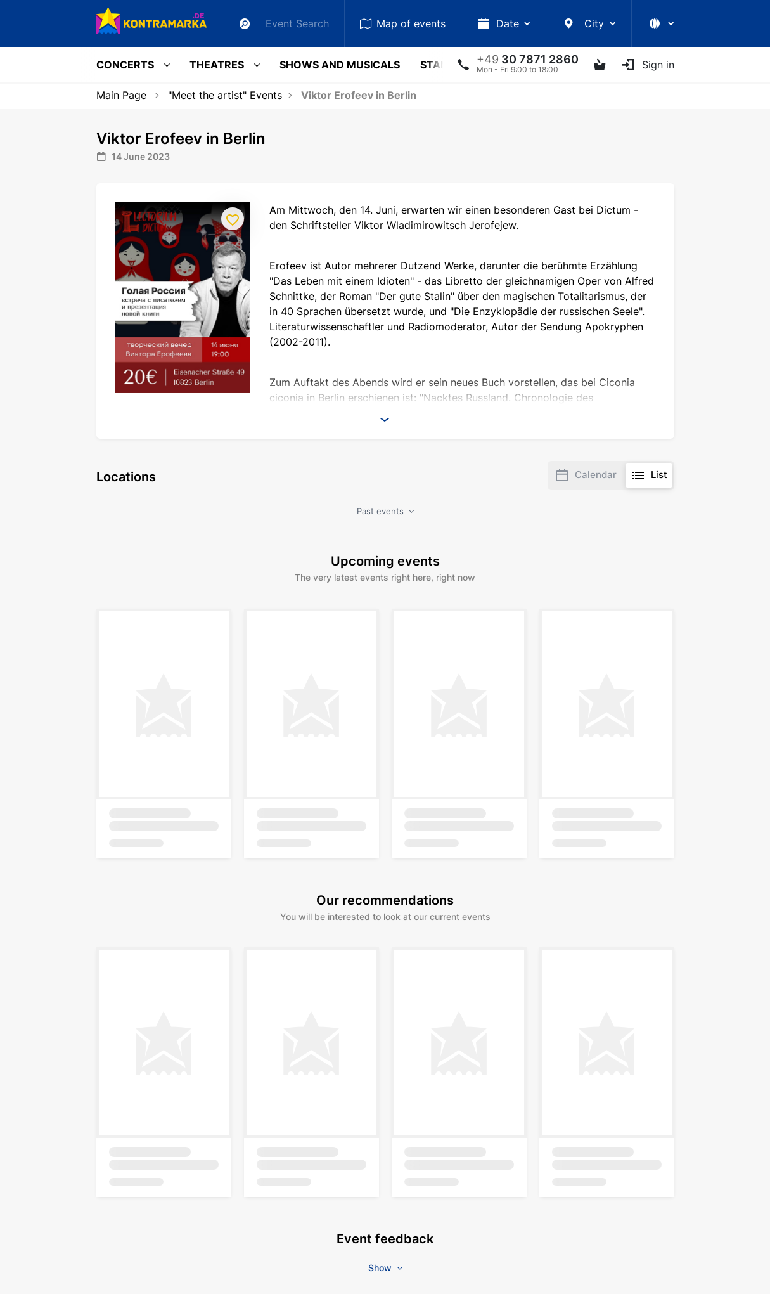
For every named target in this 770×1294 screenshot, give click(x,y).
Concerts (125, 64)
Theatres (216, 64)
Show (385, 1267)
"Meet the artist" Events (225, 95)
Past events (385, 511)
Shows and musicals (339, 64)
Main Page (121, 95)
